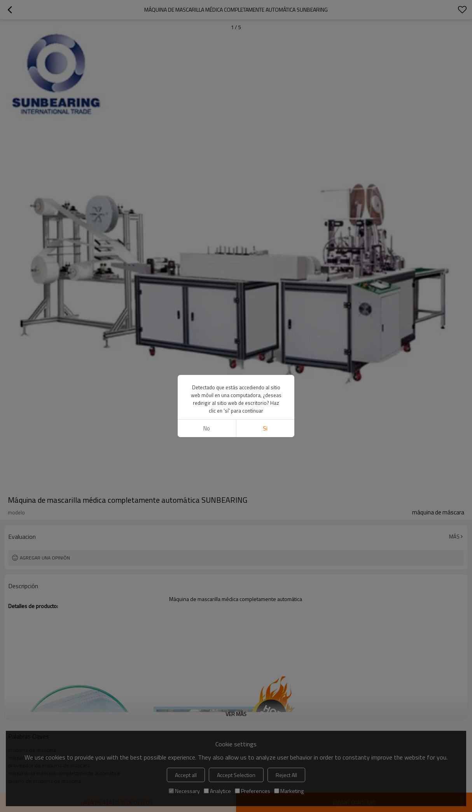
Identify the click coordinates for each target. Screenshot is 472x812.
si (265, 428)
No (206, 428)
